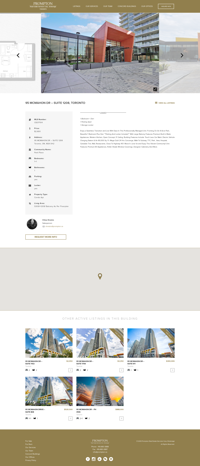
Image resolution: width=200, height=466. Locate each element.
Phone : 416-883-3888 (100, 448)
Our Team (107, 6)
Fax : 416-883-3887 (100, 451)
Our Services (30, 449)
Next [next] (182, 54)
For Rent (28, 446)
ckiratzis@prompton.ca (54, 226)
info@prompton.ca (100, 453)
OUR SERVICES (92, 6)
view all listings (165, 103)
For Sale (28, 443)
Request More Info (46, 237)
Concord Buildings (127, 6)
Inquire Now (166, 6)
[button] (100, 277)
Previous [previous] (18, 54)
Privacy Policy (30, 462)
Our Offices (147, 6)
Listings (76, 6)
